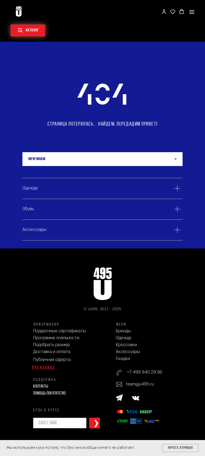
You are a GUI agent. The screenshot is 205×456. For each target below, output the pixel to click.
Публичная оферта (51, 360)
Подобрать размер (51, 345)
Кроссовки (126, 345)
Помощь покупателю (49, 393)
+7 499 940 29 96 (144, 372)
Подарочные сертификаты (59, 331)
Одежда (123, 338)
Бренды (123, 331)
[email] (59, 423)
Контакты (40, 386)
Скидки (123, 358)
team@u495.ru (140, 384)
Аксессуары (128, 352)
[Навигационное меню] (191, 12)
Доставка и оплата (51, 352)
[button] (164, 11)
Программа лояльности (56, 338)
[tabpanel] (102, 207)
